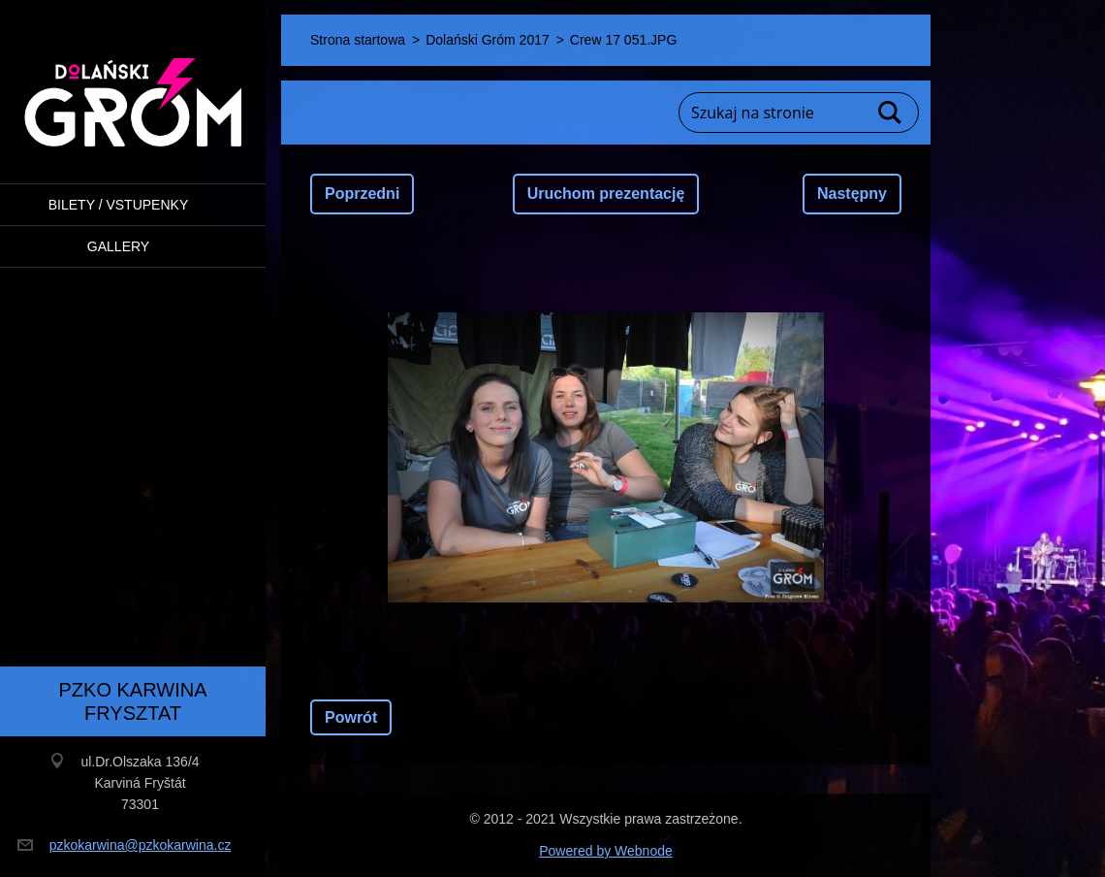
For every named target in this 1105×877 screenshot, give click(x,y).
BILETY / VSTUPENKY (118, 204)
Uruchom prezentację (606, 193)
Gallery (118, 246)
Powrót (351, 717)
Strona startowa (357, 40)
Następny (852, 193)
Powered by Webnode (606, 851)
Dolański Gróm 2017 (488, 40)
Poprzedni (362, 193)
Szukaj (890, 112)
